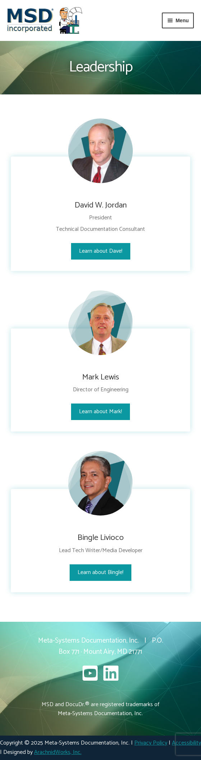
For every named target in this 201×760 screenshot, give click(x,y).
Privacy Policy (150, 743)
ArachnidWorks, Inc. (57, 752)
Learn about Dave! (100, 251)
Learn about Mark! (100, 411)
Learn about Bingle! (100, 572)
